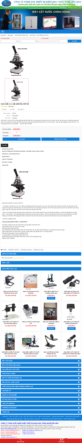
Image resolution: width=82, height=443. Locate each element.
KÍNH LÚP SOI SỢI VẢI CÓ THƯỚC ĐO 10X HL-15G (10, 292)
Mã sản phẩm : (7, 113)
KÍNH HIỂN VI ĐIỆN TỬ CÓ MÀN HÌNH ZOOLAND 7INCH (10, 352)
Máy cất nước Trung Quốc (72, 416)
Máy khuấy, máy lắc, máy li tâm (32, 418)
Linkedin (21, 109)
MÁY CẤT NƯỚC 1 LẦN (16, 416)
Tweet (12, 109)
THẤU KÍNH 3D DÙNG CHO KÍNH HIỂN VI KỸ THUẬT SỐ (71, 292)
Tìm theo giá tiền (5, 38)
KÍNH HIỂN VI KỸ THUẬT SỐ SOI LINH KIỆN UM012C (10, 322)
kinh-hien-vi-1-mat (38, 249)
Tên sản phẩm (45, 38)
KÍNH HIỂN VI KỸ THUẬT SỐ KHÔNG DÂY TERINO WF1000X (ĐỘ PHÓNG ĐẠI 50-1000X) (71, 353)
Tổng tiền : (6, 135)
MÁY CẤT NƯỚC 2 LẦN (30, 416)
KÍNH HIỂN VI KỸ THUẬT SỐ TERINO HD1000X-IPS (71, 322)
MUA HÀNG (21, 139)
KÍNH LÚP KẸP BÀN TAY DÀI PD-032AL (31, 292)
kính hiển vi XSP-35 (13, 249)
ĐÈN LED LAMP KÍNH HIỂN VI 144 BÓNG (51, 322)
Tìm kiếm (74, 41)
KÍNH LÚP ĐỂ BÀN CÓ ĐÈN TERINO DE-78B (51, 352)
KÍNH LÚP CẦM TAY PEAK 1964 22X (31, 322)
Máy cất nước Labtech (58, 416)
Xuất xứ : (8, 115)
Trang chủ (5, 416)
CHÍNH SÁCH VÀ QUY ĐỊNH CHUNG (52, 418)
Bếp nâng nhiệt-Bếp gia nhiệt (14, 418)
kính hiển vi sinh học (26, 249)
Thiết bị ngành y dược (69, 418)
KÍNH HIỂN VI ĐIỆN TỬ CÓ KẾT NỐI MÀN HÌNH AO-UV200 (30, 352)
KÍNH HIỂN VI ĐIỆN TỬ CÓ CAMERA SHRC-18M (51, 292)
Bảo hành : (8, 118)
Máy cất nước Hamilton (44, 416)
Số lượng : (6, 132)
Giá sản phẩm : (7, 129)
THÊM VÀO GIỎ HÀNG (60, 139)
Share (4, 109)
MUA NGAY (51, 298)
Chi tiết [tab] (4, 145)
